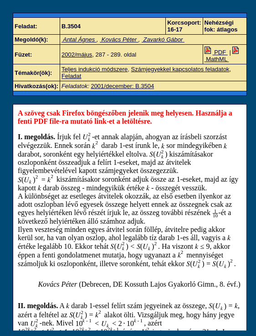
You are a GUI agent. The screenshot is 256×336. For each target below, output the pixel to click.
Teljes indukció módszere (94, 69)
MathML (223, 56)
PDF (216, 52)
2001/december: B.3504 (122, 86)
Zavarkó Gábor (163, 39)
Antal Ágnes (79, 39)
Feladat (71, 76)
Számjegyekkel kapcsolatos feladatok (180, 69)
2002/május (76, 54)
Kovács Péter (119, 39)
